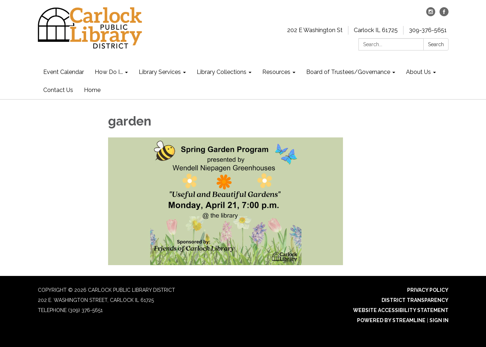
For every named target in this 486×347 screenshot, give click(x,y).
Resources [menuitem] (276, 72)
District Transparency (415, 300)
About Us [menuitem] (418, 72)
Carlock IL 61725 (376, 30)
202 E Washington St (315, 30)
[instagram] (430, 14)
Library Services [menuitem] (160, 72)
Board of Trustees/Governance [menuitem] (348, 72)
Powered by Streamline (391, 320)
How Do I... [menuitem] (109, 72)
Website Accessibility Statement (401, 310)
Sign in (439, 320)
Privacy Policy (428, 290)
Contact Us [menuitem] (58, 90)
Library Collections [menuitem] (221, 72)
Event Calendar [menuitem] (63, 72)
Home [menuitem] (92, 90)
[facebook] (444, 14)
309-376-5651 (428, 30)
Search (436, 44)
